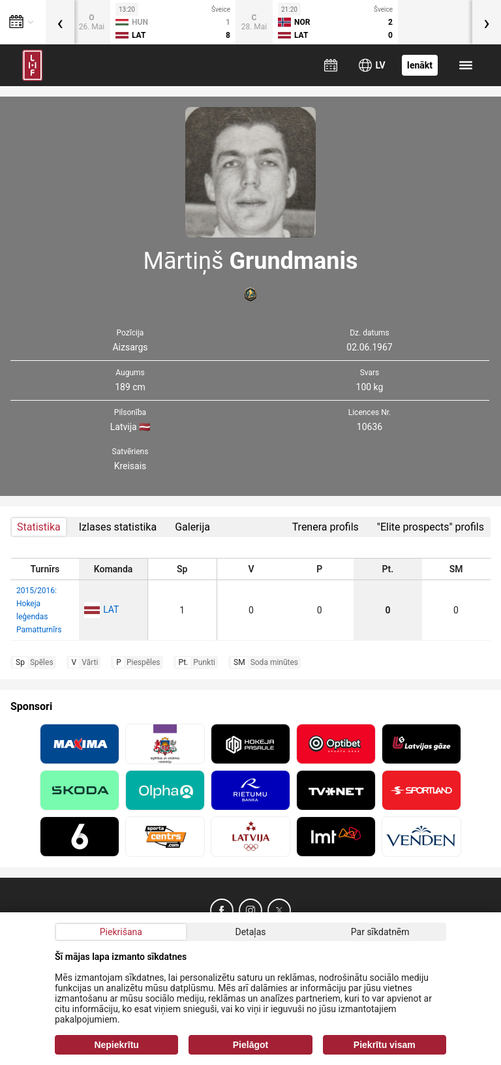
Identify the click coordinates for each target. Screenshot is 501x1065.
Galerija (192, 527)
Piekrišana (121, 932)
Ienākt (420, 65)
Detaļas (250, 932)
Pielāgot (250, 1045)
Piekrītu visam (385, 1045)
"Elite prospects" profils (430, 527)
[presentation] (60, 22)
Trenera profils (325, 527)
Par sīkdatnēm (380, 932)
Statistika (39, 527)
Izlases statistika (118, 527)
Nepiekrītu (116, 1045)
